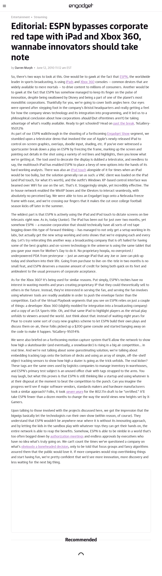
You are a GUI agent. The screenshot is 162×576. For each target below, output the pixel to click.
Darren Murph (24, 67)
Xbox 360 (87, 82)
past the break (123, 123)
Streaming (40, 17)
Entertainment (20, 17)
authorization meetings (67, 436)
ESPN (124, 77)
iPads (69, 82)
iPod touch (78, 170)
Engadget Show (118, 133)
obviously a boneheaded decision (44, 446)
